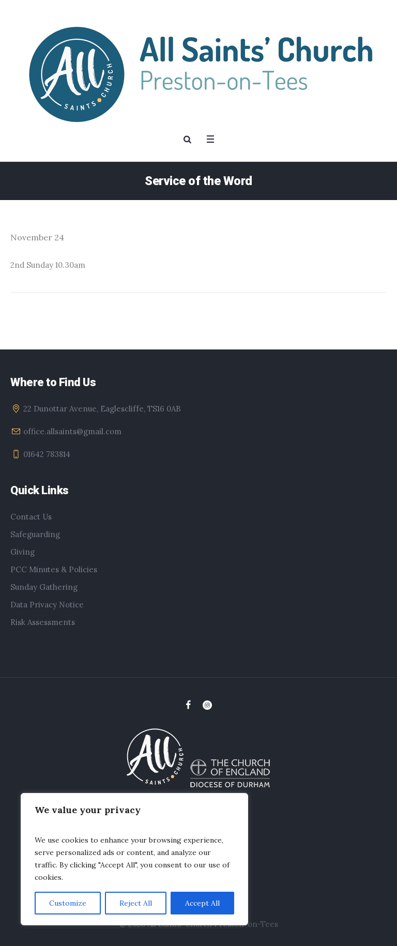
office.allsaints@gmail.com (72, 431)
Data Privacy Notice (47, 604)
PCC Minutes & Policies (53, 569)
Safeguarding (35, 534)
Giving (22, 552)
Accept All (202, 903)
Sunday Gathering (44, 587)
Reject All (135, 903)
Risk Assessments (42, 622)
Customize (67, 903)
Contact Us (31, 517)
